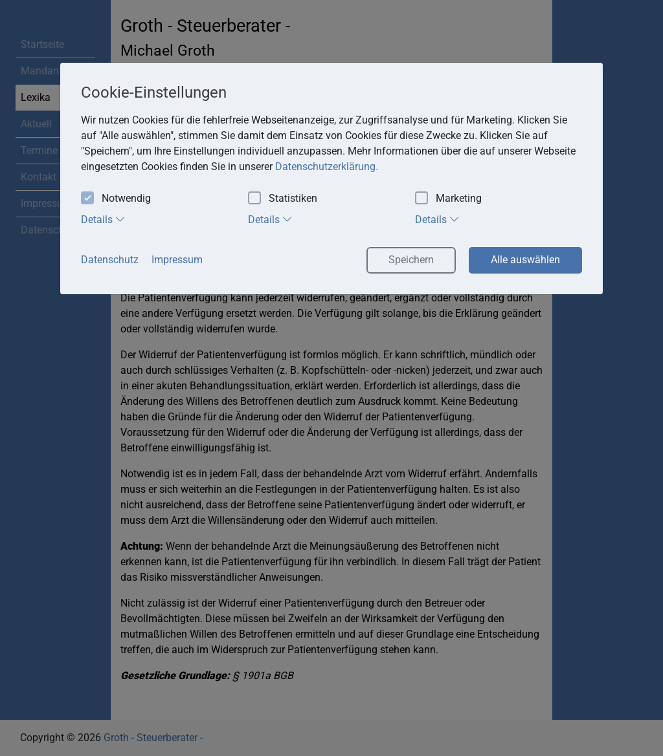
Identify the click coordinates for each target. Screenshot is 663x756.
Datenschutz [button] (110, 260)
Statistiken (282, 198)
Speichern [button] (411, 260)
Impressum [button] (177, 260)
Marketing (448, 198)
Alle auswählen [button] (525, 260)
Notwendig (116, 198)
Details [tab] (103, 219)
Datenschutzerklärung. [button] (326, 166)
